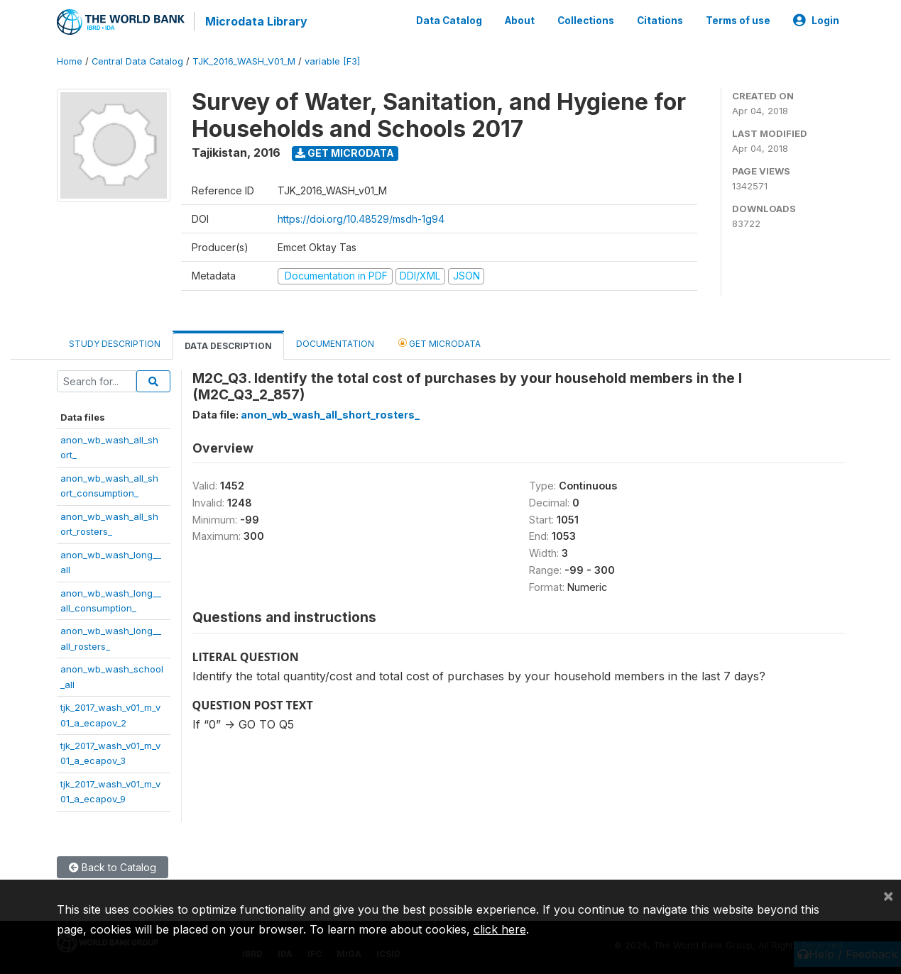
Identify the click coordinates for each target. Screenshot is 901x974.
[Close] (888, 895)
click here (500, 929)
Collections (585, 20)
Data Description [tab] (228, 344)
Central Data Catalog (137, 60)
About (520, 20)
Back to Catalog (112, 866)
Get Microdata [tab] (439, 342)
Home (69, 60)
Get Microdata (344, 151)
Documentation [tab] (335, 342)
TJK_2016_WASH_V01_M (243, 60)
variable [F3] (332, 60)
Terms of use (738, 20)
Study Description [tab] (114, 342)
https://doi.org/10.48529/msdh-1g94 (361, 217)
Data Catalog (449, 20)
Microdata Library (255, 21)
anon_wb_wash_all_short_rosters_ (330, 413)
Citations (660, 20)
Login (816, 20)
